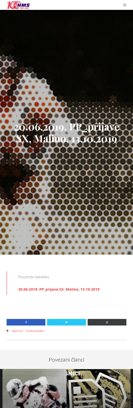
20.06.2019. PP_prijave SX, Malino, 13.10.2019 (59, 289)
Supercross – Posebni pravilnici (27, 330)
